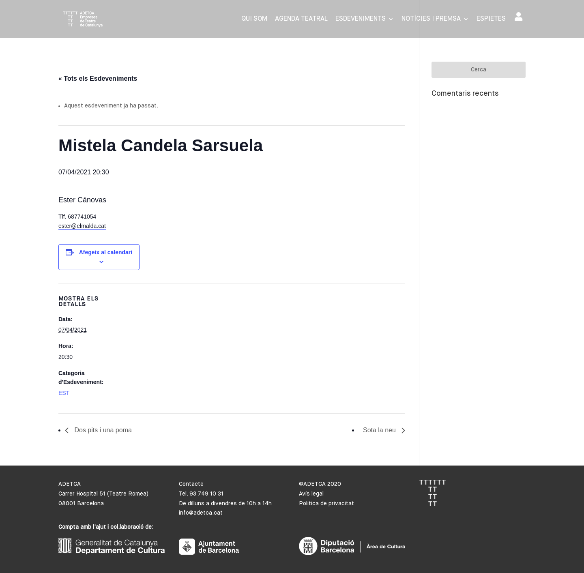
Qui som (254, 19)
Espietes (491, 19)
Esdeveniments (360, 19)
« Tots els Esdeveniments (97, 78)
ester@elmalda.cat (82, 226)
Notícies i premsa (431, 19)
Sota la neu (380, 430)
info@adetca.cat (201, 513)
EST (63, 393)
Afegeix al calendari (106, 252)
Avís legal (311, 494)
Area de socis (518, 16)
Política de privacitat (326, 503)
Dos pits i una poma (102, 430)
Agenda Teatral (301, 19)
